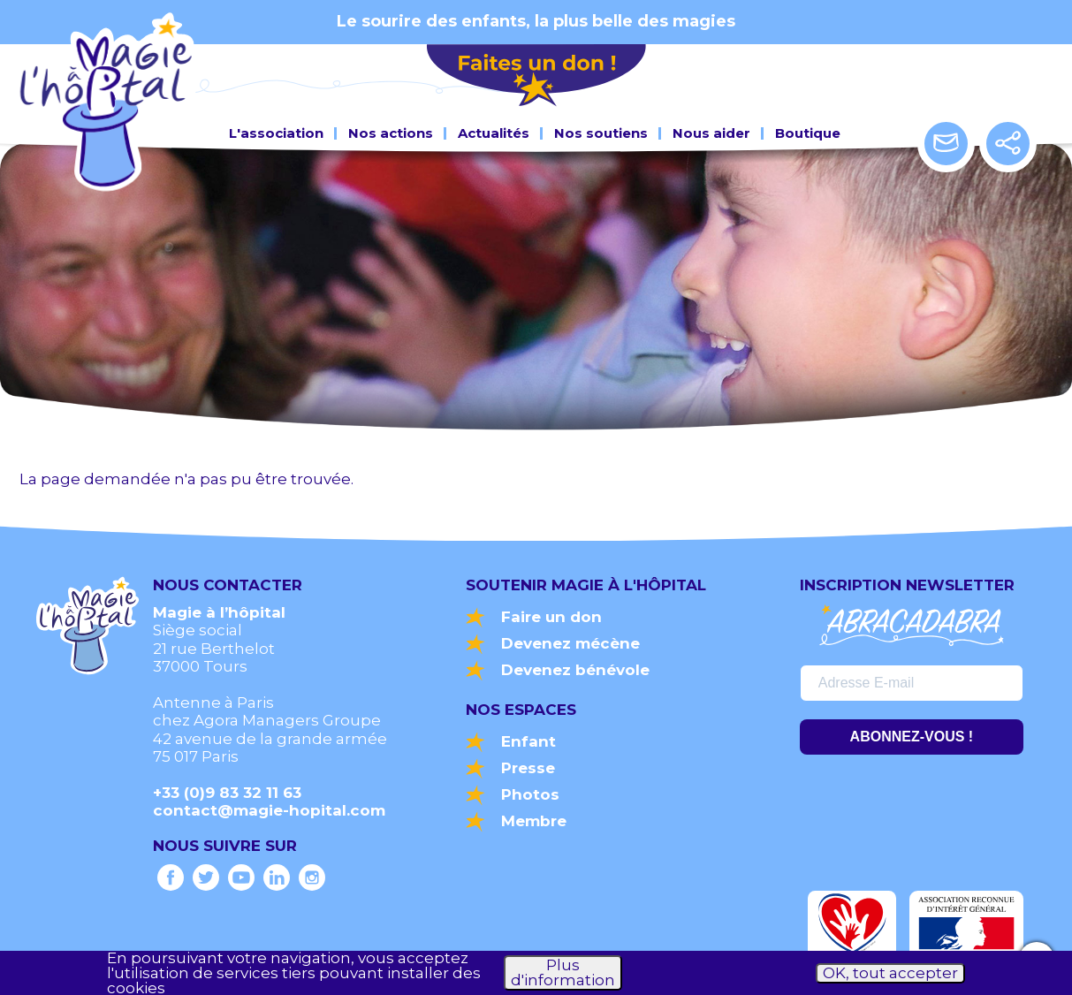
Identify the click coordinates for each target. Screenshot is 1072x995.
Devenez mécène (570, 643)
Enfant (528, 741)
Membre (533, 821)
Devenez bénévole (575, 670)
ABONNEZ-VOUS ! (912, 736)
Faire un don (551, 617)
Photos (530, 794)
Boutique (807, 129)
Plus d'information (563, 972)
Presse (528, 768)
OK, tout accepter (890, 973)
